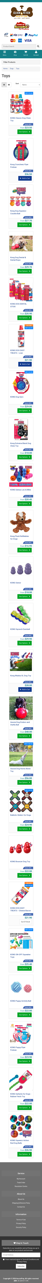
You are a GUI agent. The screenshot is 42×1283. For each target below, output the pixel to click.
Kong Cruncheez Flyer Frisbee (19, 165)
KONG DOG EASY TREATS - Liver (17, 351)
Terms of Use (21, 1220)
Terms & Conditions (29, 1259)
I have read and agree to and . (21, 1261)
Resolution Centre (21, 1186)
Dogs (12, 68)
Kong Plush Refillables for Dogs (19, 537)
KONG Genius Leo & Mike (20, 490)
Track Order (21, 1182)
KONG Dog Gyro (16, 397)
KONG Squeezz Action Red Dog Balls (19, 1141)
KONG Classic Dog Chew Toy (20, 119)
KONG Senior (15, 583)
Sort (17, 83)
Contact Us (21, 1207)
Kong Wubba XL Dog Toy (20, 675)
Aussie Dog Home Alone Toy (20, 769)
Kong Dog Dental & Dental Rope (18, 258)
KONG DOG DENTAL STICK (18, 305)
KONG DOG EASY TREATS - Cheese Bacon (20, 909)
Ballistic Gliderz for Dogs (20, 815)
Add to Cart (26, 178)
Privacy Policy (21, 1223)
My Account (21, 1179)
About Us (21, 1199)
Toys (17, 68)
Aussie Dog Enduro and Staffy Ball (20, 723)
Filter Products (9, 62)
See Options (23, 132)
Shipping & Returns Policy (21, 1203)
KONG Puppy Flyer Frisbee (17, 1048)
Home (5, 68)
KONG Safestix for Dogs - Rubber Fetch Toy (20, 1095)
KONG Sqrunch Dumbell (20, 629)
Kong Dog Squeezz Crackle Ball (18, 212)
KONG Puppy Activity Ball (20, 1001)
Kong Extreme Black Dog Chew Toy (20, 444)
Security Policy (21, 1227)
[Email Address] (21, 1255)
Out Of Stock (25, 922)
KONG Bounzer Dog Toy (20, 861)
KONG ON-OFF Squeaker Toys (20, 955)
